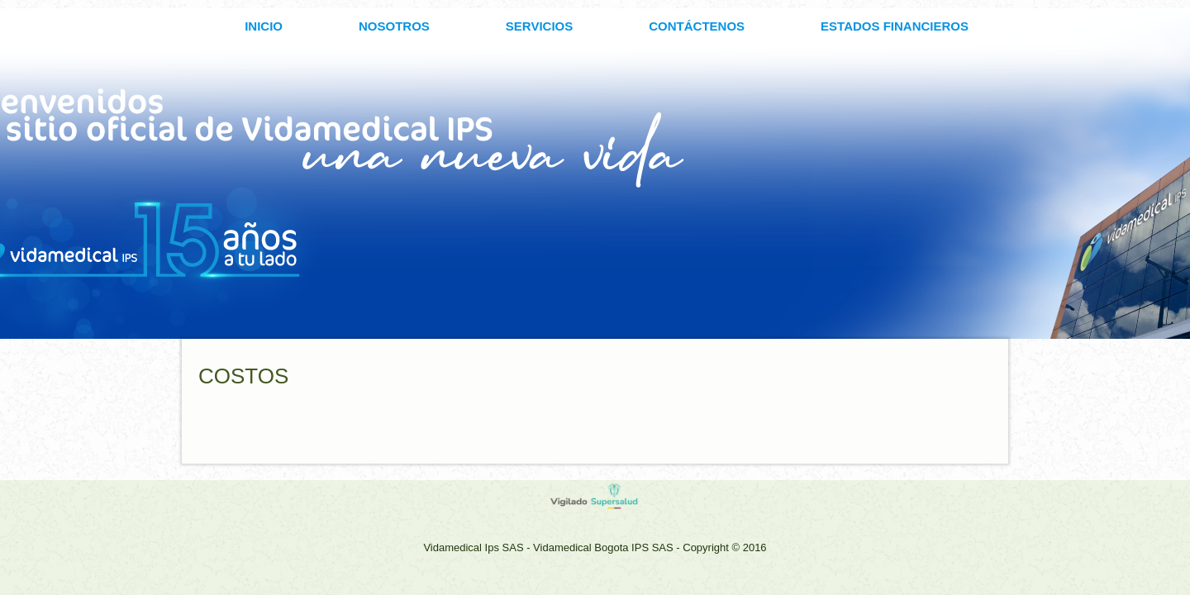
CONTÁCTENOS (697, 26)
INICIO (264, 26)
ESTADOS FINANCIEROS (895, 26)
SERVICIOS (539, 26)
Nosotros (394, 26)
